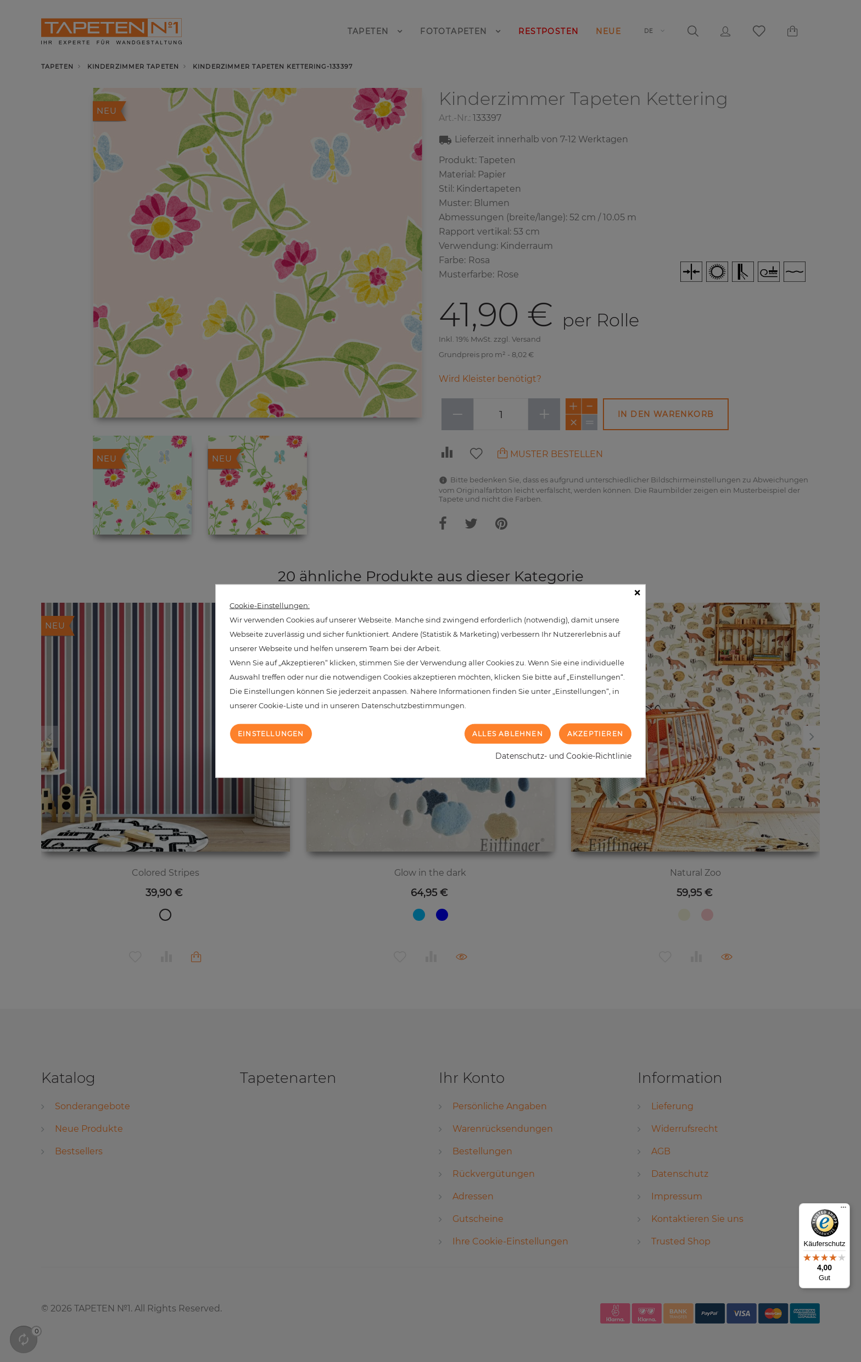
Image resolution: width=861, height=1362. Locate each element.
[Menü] (843, 1209)
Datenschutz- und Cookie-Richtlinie (563, 756)
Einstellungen (271, 733)
